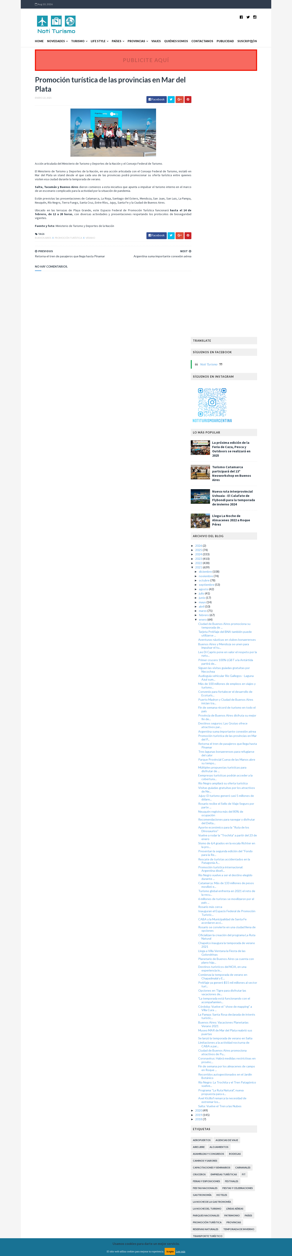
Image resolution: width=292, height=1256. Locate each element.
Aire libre (207, 885)
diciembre (214, 309)
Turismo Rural (211, 1029)
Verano (81, 238)
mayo (211, 340)
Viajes (147, 41)
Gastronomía (211, 933)
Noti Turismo (217, 102)
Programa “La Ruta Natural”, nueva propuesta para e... (229, 830)
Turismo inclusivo (247, 1049)
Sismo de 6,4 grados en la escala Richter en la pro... (235, 583)
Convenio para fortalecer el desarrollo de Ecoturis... (234, 431)
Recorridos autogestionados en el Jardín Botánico (234, 814)
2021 (208, 305)
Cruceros (208, 912)
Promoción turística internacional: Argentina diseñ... (229, 607)
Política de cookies (200, 1144)
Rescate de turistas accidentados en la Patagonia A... (233, 599)
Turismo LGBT (248, 1008)
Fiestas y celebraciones (246, 926)
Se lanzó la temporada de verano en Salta (234, 776)
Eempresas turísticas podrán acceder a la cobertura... (234, 515)
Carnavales (251, 905)
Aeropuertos (210, 878)
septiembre (216, 323)
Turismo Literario (214, 1015)
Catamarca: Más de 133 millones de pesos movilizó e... (235, 623)
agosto (213, 327)
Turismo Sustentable (215, 1035)
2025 (208, 288)
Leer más (180, 1251)
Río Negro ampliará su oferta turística (231, 521)
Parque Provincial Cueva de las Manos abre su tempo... (235, 499)
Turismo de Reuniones (216, 1049)
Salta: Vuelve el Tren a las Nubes (228, 844)
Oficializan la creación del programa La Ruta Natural (235, 675)
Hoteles (230, 933)
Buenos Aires (34, 238)
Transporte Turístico (216, 974)
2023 (208, 296)
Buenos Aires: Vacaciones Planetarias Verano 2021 (232, 762)
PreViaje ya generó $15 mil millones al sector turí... (236, 722)
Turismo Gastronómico (218, 1008)
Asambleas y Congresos (217, 892)
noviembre (215, 314)
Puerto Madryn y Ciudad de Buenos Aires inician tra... (234, 439)
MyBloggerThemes (106, 1168)
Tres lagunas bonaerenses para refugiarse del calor (235, 491)
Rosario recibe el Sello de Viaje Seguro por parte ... (235, 543)
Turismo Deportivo (249, 1001)
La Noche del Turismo (216, 946)
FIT (252, 912)
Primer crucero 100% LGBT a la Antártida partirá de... (234, 400)
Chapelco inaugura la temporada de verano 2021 (235, 683)
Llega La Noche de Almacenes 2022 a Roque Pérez (240, 258)
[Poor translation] (15, 1194)
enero (212, 357)
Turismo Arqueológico (246, 987)
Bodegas (244, 892)
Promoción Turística (60, 238)
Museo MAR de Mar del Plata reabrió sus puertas (234, 770)
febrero (213, 353)
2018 (208, 857)
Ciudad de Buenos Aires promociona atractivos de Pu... (231, 790)
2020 (208, 848)
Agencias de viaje (235, 878)
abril (211, 344)
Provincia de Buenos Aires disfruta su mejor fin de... (236, 455)
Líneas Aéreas (243, 946)
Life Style (89, 41)
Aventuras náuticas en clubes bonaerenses (236, 378)
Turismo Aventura (249, 994)
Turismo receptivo (214, 1056)
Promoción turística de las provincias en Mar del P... (236, 475)
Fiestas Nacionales (214, 926)
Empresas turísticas (232, 912)
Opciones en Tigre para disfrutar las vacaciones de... (231, 730)
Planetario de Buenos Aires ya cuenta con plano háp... (235, 698)
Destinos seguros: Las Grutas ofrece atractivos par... (231, 463)
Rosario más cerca (219, 645)
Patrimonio (241, 953)
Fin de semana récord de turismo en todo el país (235, 447)
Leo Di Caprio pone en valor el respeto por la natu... (236, 392)
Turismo (69, 41)
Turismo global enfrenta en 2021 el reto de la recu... (235, 631)
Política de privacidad (121, 1144)
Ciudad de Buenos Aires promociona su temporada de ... (233, 363)
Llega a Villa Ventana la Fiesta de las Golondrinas (230, 690)
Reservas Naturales (214, 967)
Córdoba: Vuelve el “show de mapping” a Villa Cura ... (234, 746)
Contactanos (193, 41)
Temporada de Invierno (247, 967)
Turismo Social (236, 1029)
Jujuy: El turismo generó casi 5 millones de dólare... (235, 535)
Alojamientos (227, 885)
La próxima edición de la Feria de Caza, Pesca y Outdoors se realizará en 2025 (240, 187)
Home (30, 41)
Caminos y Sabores (214, 898)
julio (211, 331)
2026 (208, 284)
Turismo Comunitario (216, 1001)
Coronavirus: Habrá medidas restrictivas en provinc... (235, 798)
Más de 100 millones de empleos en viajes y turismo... (235, 423)
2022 (208, 301)
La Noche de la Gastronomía (221, 940)
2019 (208, 853)
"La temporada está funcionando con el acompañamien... (233, 738)
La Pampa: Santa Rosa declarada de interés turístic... (235, 754)
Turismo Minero (241, 1015)
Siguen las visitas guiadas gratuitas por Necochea (233, 407)
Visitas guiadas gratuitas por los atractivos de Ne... (235, 527)
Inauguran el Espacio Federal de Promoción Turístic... (235, 651)
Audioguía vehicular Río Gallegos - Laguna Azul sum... (234, 415)
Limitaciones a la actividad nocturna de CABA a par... (232, 782)
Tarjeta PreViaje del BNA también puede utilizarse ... (234, 371)
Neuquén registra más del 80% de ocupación (229, 551)
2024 (208, 292)
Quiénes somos (167, 41)
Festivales (240, 919)
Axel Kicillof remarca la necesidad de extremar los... (231, 838)
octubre (213, 318)
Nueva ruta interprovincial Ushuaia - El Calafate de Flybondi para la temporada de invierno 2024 (242, 235)
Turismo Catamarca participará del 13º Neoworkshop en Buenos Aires (240, 211)
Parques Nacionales (215, 953)
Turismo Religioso (240, 1022)
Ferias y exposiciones (215, 919)
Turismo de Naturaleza (217, 1042)
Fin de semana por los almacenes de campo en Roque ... (235, 806)
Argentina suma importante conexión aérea (236, 469)
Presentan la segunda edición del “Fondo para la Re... (234, 591)
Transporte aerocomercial (220, 981)
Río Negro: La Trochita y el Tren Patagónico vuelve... (236, 822)
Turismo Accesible (214, 987)
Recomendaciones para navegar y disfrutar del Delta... (235, 559)
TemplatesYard (61, 1168)
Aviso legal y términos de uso (45, 1144)
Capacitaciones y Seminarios (220, 905)
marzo (212, 349)
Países (108, 41)
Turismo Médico (212, 1022)
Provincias (127, 41)
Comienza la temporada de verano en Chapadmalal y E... (231, 714)
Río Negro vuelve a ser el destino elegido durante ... (234, 615)
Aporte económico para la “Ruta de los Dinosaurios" (232, 567)
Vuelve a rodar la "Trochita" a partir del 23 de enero (236, 575)
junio (211, 336)
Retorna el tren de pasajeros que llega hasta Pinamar (236, 483)
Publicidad (216, 41)
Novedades (47, 41)
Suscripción (238, 41)
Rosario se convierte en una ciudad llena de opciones (235, 666)
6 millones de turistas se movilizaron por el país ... (235, 638)
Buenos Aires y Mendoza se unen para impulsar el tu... (232, 383)
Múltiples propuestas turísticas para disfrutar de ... (231, 507)
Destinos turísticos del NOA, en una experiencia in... (231, 706)
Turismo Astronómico (217, 994)
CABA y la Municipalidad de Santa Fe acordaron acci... (231, 659)
